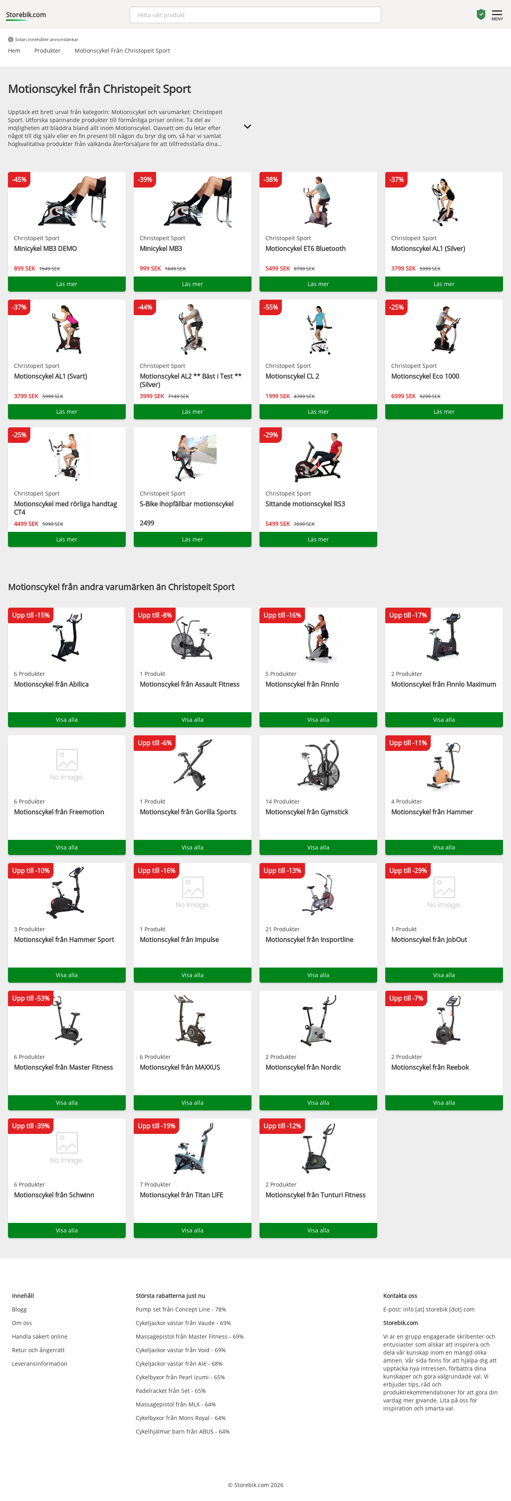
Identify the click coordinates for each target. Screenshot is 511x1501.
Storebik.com (26, 14)
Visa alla (67, 719)
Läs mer (66, 284)
